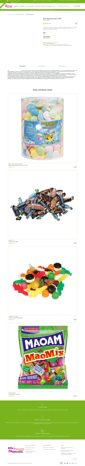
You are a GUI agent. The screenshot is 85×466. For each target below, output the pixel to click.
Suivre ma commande (48, 447)
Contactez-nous (29, 449)
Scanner (74, 458)
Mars (9, 240)
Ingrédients (42, 66)
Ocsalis (24, 463)
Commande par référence (49, 449)
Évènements (23, 6)
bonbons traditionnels (20, 14)
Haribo (16, 316)
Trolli (44, 20)
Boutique (13, 14)
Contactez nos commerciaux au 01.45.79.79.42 (43, 0)
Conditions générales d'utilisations (30, 452)
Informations (61, 66)
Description (23, 66)
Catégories (17, 6)
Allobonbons (11, 316)
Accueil (9, 14)
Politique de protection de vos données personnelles (68, 454)
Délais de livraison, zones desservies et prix (67, 451)
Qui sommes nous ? (30, 447)
